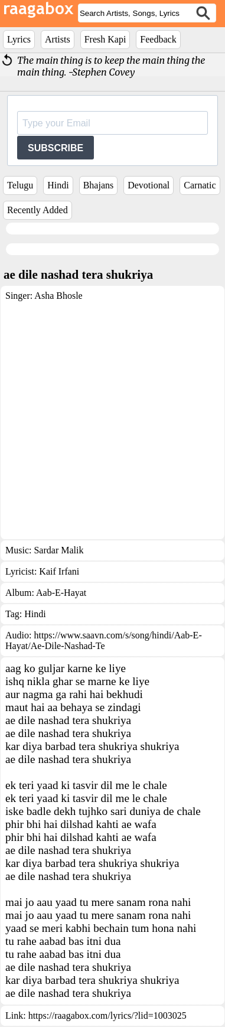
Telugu (20, 185)
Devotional (148, 185)
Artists (57, 39)
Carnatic (200, 185)
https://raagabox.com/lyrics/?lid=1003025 (107, 1015)
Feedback (158, 39)
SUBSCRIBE (55, 148)
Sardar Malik (58, 550)
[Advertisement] (110, 418)
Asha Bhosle (58, 296)
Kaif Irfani (59, 571)
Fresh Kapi (105, 39)
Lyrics (19, 39)
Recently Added (37, 210)
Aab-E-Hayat (61, 593)
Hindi (58, 185)
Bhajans (98, 185)
